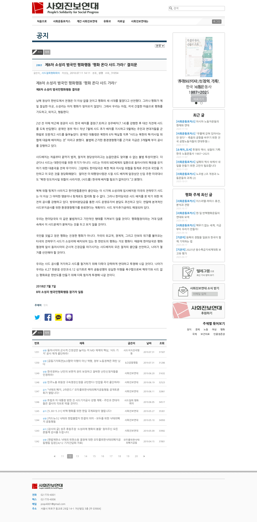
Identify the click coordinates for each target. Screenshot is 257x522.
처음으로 (42, 21)
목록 (47, 52)
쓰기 (40, 52)
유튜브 (107, 21)
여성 (214, 329)
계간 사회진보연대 (87, 21)
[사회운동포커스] (185, 121)
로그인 (216, 21)
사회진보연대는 (139, 21)
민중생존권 (219, 334)
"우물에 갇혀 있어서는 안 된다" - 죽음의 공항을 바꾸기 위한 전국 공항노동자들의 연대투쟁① (198, 137)
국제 (194, 334)
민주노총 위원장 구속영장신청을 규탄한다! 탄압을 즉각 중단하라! (81, 382)
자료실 (121, 21)
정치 (189, 329)
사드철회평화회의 (51, 73)
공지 (43, 36)
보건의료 (205, 334)
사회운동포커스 (61, 21)
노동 (206, 329)
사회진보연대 (65, 8)
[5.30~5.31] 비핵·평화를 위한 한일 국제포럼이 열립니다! (77, 411)
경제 (197, 329)
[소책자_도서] (184, 149)
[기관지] (181, 237)
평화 (222, 329)
